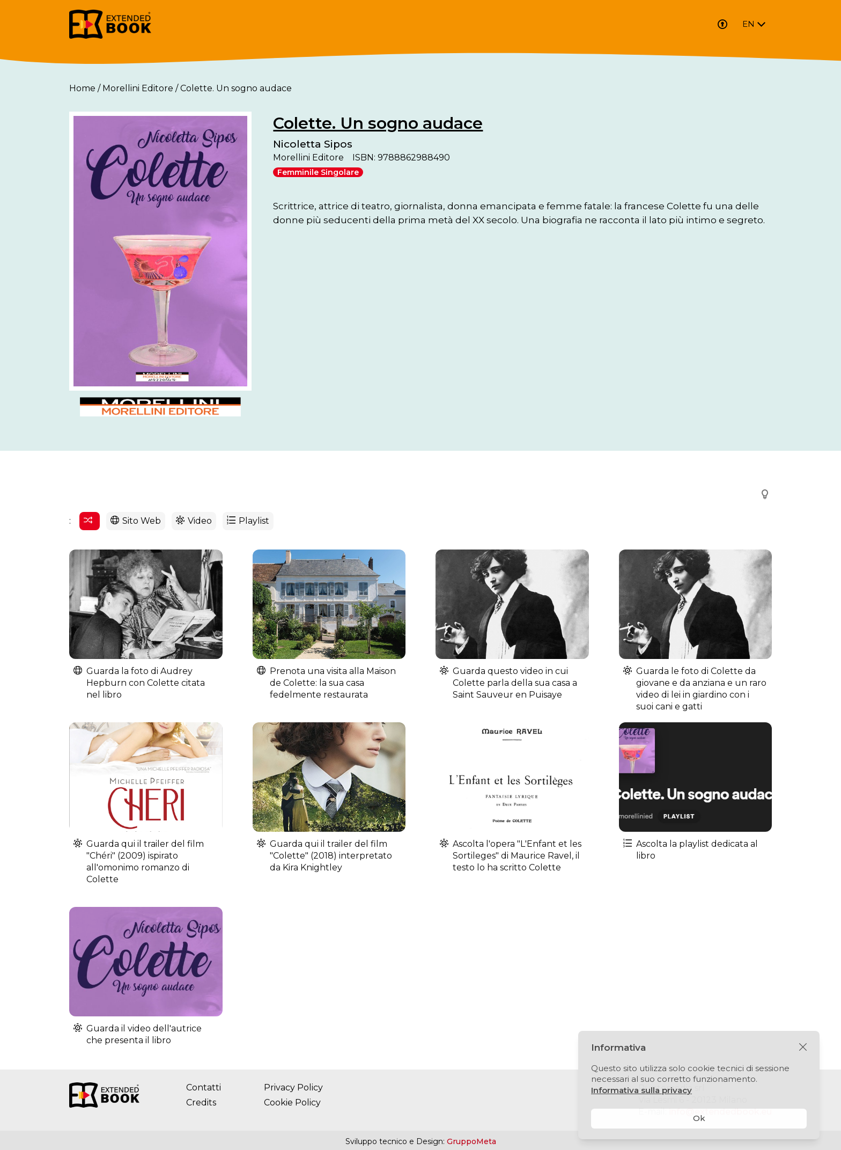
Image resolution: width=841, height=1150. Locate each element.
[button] (761, 494)
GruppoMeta (471, 1141)
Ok (699, 1118)
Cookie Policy (292, 1102)
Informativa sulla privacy (641, 1090)
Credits (201, 1102)
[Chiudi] (803, 1047)
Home (82, 88)
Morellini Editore (137, 88)
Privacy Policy (293, 1087)
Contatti (203, 1087)
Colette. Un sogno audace (378, 123)
